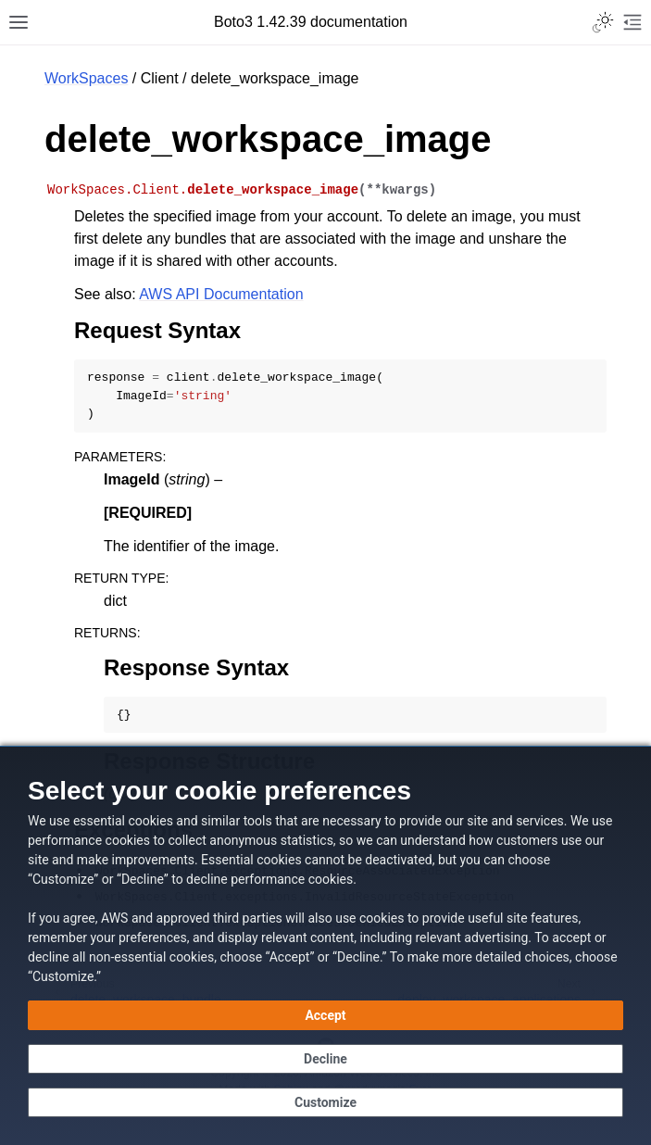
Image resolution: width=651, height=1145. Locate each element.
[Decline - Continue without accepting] (325, 1059)
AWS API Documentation (221, 294)
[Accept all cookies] (325, 1015)
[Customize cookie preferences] (325, 1102)
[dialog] (325, 945)
